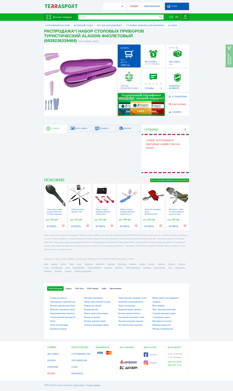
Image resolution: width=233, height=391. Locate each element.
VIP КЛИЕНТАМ (79, 360)
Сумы (46, 268)
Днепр (71, 264)
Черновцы (108, 268)
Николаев (111, 264)
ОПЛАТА (51, 360)
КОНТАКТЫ (77, 373)
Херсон (142, 264)
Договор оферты (93, 385)
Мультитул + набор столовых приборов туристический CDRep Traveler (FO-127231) (177, 214)
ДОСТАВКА (53, 354)
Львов (79, 264)
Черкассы (171, 264)
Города (68, 288)
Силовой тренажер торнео (163, 313)
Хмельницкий (57, 268)
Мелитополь (180, 268)
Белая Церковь (159, 268)
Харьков (54, 264)
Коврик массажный (92, 306)
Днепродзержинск (94, 268)
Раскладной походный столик (131, 317)
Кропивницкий (78, 268)
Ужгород (68, 271)
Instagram (150, 363)
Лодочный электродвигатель (130, 302)
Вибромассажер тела (161, 325)
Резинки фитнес (91, 309)
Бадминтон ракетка (58, 329)
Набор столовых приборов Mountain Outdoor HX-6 (103, 211)
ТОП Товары (92, 288)
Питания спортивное (93, 298)
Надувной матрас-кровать (129, 309)
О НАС (74, 367)
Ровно (67, 268)
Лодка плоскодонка (126, 306)
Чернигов (161, 264)
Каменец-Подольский (82, 271)
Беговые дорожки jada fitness (62, 306)
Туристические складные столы (132, 298)
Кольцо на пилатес (92, 317)
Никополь (48, 271)
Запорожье (89, 264)
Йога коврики (158, 306)
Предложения (115, 288)
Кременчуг (119, 268)
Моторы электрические (162, 329)
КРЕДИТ (51, 373)
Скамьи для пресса (58, 298)
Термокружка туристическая (62, 302)
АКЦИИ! (134, 6)
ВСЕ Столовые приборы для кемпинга (169, 180)
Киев (46, 264)
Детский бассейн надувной (130, 325)
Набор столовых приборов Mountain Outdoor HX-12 (127, 211)
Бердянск (58, 271)
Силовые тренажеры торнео (96, 325)
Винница (132, 264)
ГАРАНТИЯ (52, 367)
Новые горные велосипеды (96, 313)
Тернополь (147, 268)
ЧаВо (104, 288)
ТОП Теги (79, 288)
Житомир (181, 264)
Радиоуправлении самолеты (62, 313)
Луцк (170, 268)
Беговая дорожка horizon (129, 313)
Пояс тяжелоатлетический (163, 309)
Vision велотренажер (59, 325)
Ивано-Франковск (133, 268)
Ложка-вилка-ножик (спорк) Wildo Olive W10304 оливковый (54, 211)
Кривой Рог (100, 264)
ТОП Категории (55, 288)
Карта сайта (79, 385)
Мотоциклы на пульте (162, 321)
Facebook (150, 354)
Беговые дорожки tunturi (95, 321)
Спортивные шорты (161, 317)
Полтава (151, 264)
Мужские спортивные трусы (62, 309)
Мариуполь (122, 264)
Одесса (63, 264)
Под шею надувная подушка (130, 321)
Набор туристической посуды (97, 302)
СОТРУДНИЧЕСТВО (81, 354)
